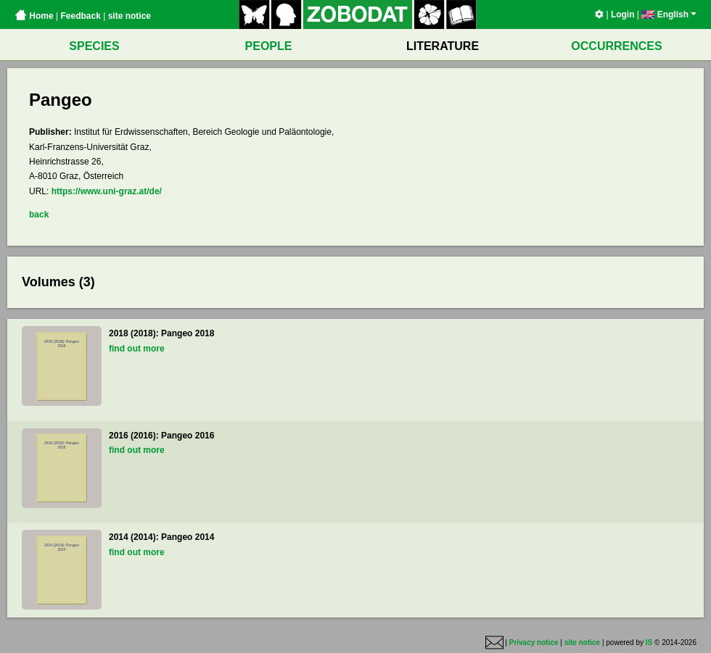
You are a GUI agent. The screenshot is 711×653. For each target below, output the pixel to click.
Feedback (80, 16)
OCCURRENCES (616, 46)
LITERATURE (442, 46)
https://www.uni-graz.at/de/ (107, 191)
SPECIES (94, 46)
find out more (137, 349)
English (668, 14)
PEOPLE (268, 46)
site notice (129, 16)
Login (623, 14)
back (39, 214)
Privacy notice (534, 642)
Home (34, 16)
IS (649, 642)
